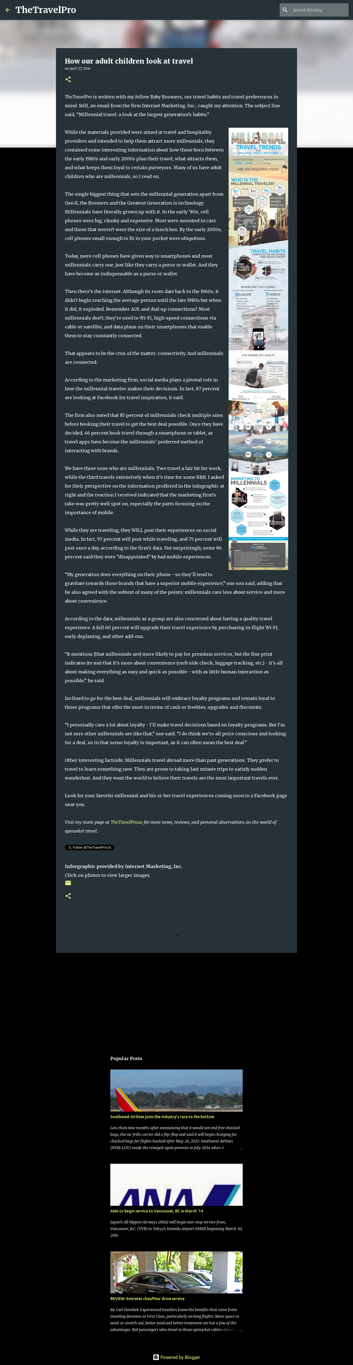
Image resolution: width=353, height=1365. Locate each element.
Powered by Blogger (176, 1357)
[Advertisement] (176, 1000)
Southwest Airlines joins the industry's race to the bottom (162, 1117)
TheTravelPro (45, 9)
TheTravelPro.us (127, 822)
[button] (68, 79)
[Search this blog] (320, 10)
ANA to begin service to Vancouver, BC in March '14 (156, 1211)
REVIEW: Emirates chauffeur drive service (147, 1298)
